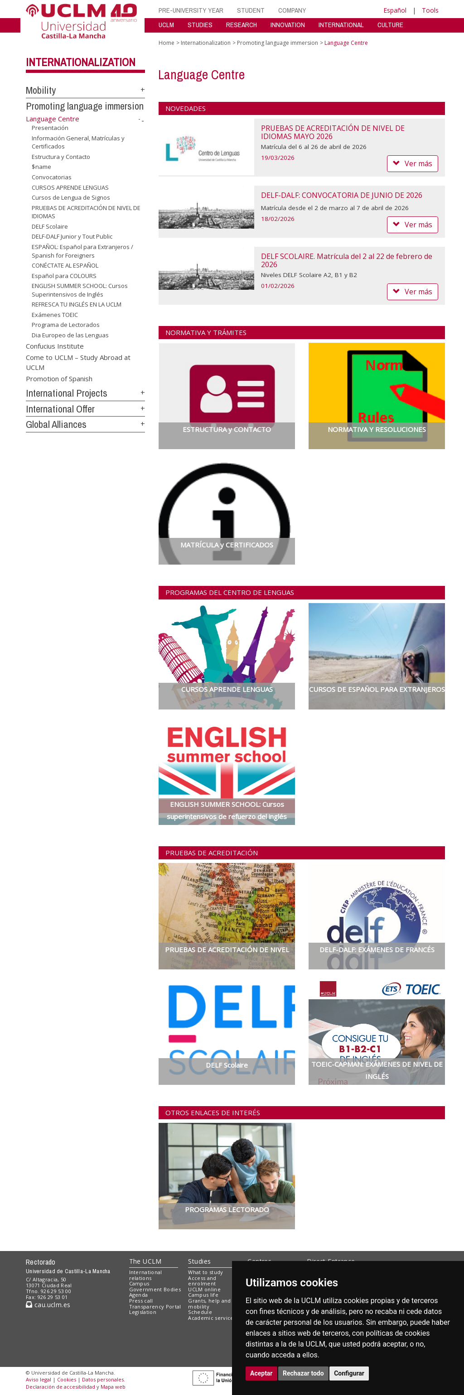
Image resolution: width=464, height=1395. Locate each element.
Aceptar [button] (261, 1373)
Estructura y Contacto (61, 157)
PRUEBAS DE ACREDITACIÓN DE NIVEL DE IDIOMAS (86, 212)
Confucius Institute (55, 345)
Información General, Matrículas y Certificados (78, 142)
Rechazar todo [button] (303, 1373)
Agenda (138, 1294)
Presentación (50, 128)
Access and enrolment (202, 1281)
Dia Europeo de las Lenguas (70, 335)
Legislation (143, 1312)
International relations (145, 1275)
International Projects (66, 393)
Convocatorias (52, 177)
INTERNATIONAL (341, 24)
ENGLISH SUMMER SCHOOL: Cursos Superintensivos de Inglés (80, 290)
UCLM (166, 24)
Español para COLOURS (64, 276)
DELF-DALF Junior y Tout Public (72, 236)
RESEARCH (241, 24)
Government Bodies (155, 1289)
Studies (199, 1261)
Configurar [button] (349, 1373)
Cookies (66, 1379)
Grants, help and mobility (209, 1303)
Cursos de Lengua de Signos (71, 197)
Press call (141, 1300)
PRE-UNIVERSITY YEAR (191, 10)
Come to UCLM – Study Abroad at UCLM (78, 362)
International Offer (60, 409)
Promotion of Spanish (59, 378)
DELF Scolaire (50, 226)
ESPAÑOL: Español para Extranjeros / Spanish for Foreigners (82, 251)
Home (166, 43)
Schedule (200, 1312)
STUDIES (200, 24)
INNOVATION (288, 24)
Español (394, 10)
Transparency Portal (155, 1306)
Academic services (212, 1317)
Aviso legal (38, 1379)
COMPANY (292, 10)
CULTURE (390, 24)
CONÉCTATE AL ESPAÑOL (65, 265)
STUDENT (251, 10)
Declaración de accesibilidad (60, 1386)
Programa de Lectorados (66, 325)
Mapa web (113, 1386)
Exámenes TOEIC (55, 315)
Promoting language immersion (85, 106)
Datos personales (103, 1379)
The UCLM (145, 1261)
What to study (205, 1272)
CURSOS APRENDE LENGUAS (70, 187)
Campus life (203, 1294)
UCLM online (204, 1289)
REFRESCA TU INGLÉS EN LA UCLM (76, 304)
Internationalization (80, 62)
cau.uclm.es (48, 1304)
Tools (430, 10)
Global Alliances (56, 424)
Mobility (41, 90)
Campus (139, 1283)
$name (41, 167)
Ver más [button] (412, 163)
